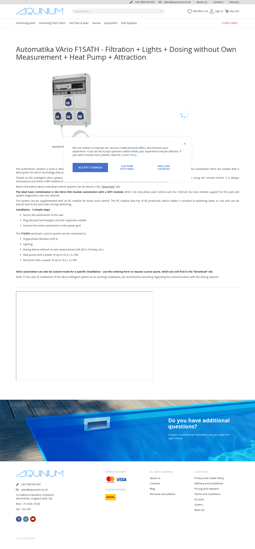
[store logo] (41, 11)
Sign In (219, 11)
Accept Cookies (90, 167)
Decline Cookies (164, 167)
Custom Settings (127, 167)
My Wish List (200, 11)
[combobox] (118, 11)
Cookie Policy (129, 155)
